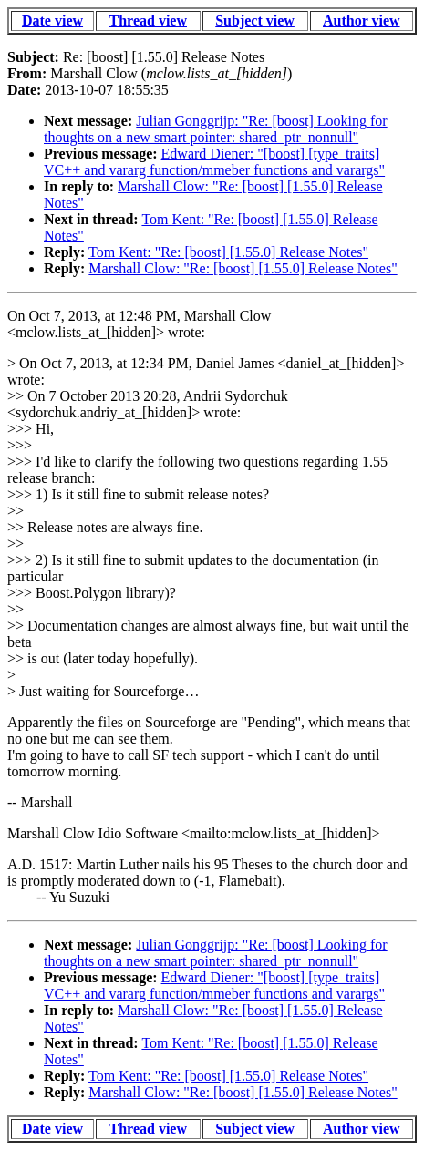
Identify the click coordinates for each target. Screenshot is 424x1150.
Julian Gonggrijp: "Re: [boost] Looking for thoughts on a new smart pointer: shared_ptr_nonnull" (216, 129)
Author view (361, 20)
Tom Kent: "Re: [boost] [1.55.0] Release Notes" (228, 252)
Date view (52, 20)
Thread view (148, 20)
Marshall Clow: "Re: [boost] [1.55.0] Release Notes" (242, 268)
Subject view (255, 20)
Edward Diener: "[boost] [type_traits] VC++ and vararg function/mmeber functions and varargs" (214, 162)
